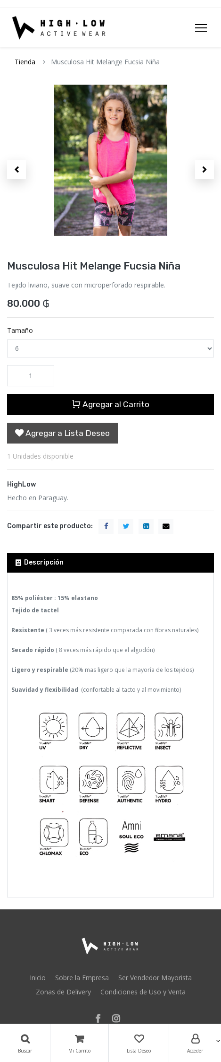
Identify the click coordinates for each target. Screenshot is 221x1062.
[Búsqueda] (25, 1043)
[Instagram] (119, 1019)
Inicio (38, 977)
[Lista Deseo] (139, 1043)
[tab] (110, 563)
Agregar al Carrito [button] (110, 404)
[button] (16, 169)
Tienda (25, 61)
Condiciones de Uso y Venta (143, 991)
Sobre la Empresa (82, 977)
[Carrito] (79, 1043)
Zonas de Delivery (63, 991)
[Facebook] (100, 1019)
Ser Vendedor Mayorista (155, 977)
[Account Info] (195, 1043)
